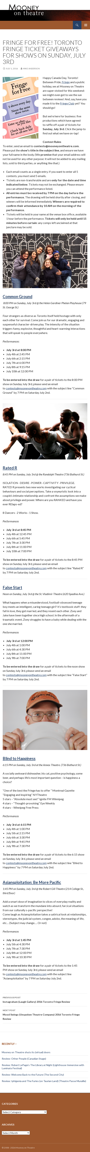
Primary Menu (85, 25)
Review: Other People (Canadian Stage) (24, 1058)
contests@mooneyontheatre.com (26, 388)
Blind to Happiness (19, 758)
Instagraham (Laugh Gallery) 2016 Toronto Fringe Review (45, 999)
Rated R (10, 467)
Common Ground (17, 296)
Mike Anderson (31, 68)
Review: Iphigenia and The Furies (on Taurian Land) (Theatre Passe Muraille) (44, 1081)
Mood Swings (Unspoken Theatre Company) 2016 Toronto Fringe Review (45, 1014)
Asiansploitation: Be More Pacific (32, 882)
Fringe (66, 82)
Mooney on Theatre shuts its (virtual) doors (26, 1052)
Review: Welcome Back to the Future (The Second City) (33, 1074)
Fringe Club (67, 103)
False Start (12, 587)
